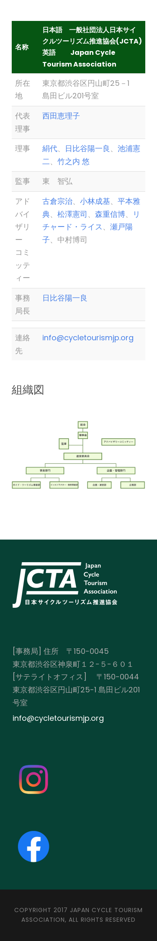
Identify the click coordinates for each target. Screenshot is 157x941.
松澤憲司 (72, 214)
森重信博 (110, 214)
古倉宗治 (57, 201)
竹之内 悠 (73, 161)
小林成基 (95, 201)
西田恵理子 (61, 116)
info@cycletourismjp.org (88, 337)
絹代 (49, 148)
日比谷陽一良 (87, 148)
